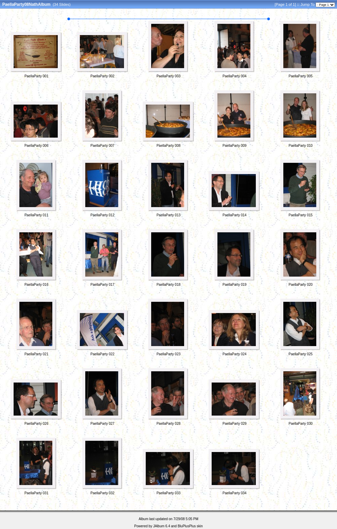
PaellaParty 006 (36, 145)
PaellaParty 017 (102, 284)
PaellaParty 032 (102, 493)
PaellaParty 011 (36, 215)
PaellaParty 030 (300, 423)
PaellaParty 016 (36, 284)
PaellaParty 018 (169, 284)
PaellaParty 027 (102, 423)
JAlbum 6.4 (161, 526)
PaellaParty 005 (300, 76)
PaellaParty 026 (36, 423)
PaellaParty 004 (235, 76)
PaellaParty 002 (102, 76)
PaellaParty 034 (235, 493)
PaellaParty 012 (102, 215)
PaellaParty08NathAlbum (26, 4)
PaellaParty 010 (300, 145)
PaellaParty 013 (169, 215)
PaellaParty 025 (300, 354)
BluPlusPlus (187, 526)
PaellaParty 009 (235, 145)
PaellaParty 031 (36, 493)
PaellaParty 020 (300, 284)
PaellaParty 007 (102, 145)
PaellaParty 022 (102, 354)
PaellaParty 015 (300, 215)
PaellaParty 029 (235, 423)
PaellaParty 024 (235, 354)
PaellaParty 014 (235, 215)
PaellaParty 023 (169, 354)
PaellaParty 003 (169, 76)
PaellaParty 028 (169, 423)
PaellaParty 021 (36, 354)
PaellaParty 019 (235, 284)
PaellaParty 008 (169, 145)
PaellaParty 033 (169, 493)
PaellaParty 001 (36, 76)
